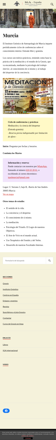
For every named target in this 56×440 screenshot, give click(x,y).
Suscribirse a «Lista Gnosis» (14, 312)
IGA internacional (10, 350)
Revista (6, 306)
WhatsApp (42, 166)
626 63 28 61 (31, 170)
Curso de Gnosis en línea (13, 324)
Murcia (10, 35)
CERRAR (28, 438)
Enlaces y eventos (10, 301)
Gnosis (6, 283)
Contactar (7, 318)
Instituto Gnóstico (10, 289)
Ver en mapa (8, 194)
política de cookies (28, 436)
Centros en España (11, 295)
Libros (5, 344)
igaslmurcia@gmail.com (18, 177)
